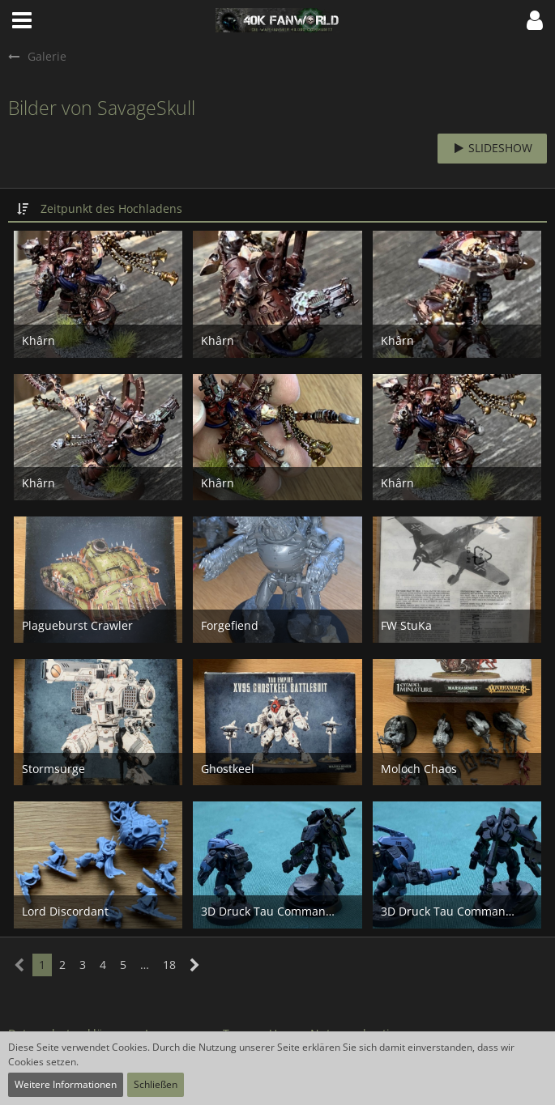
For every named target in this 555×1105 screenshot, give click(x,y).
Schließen (155, 1084)
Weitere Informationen (66, 1084)
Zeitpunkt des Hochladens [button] (111, 208)
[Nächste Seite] (195, 965)
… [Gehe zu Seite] (144, 964)
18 (169, 964)
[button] (22, 20)
